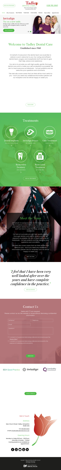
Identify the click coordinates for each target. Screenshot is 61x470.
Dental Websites (31, 465)
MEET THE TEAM (30, 256)
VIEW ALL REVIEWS (30, 289)
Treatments (26, 12)
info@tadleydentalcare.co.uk (20, 431)
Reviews (40, 12)
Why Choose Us (10, 13)
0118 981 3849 (52, 5)
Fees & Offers (47, 13)
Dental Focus (32, 466)
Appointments (55, 13)
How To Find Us (30, 393)
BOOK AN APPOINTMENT (9, 5)
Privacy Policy (13, 339)
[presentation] (29, 349)
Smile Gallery (34, 12)
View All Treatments (30, 178)
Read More (30, 104)
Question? (30, 330)
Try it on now (8, 30)
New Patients (19, 12)
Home (3, 12)
